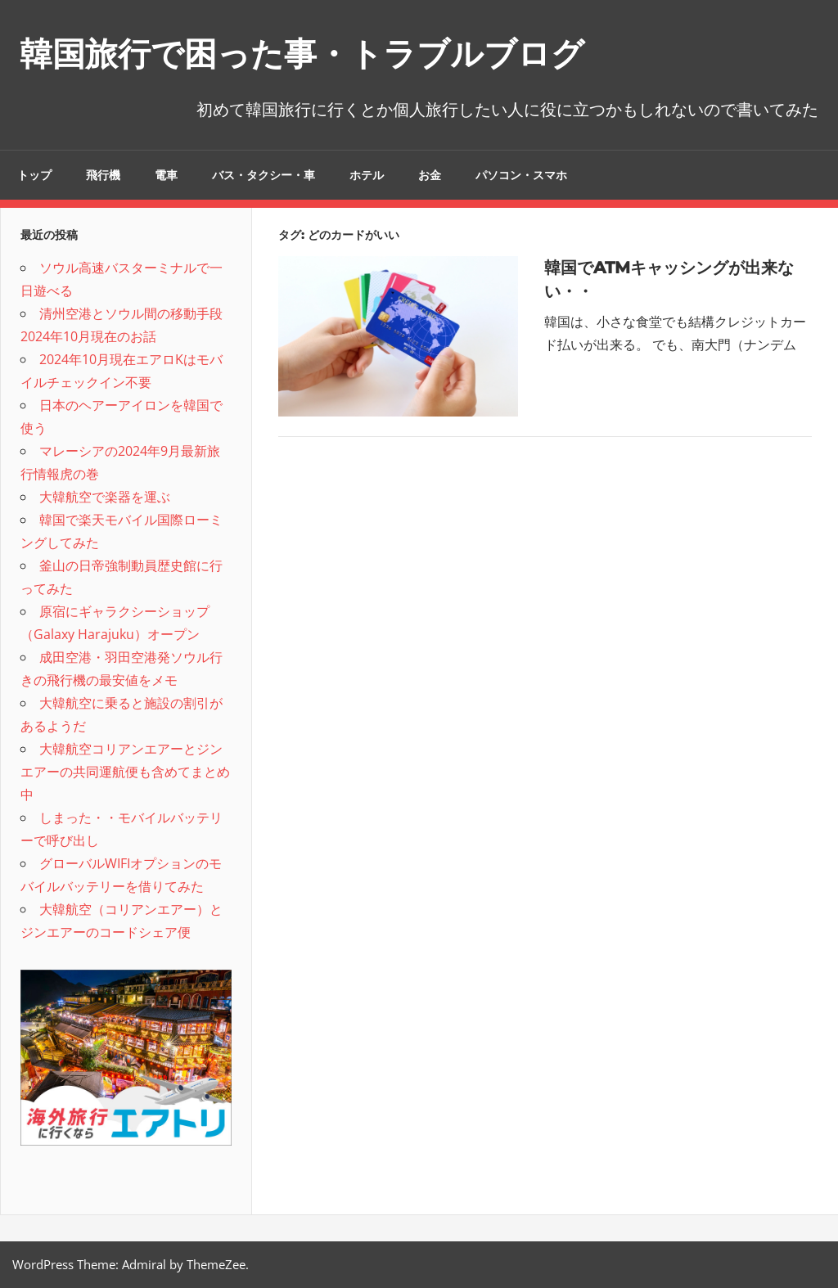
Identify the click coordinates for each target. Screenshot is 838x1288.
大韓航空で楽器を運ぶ (104, 497)
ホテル (366, 175)
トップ (34, 175)
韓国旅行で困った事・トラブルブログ (302, 54)
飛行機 (103, 175)
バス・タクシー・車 (263, 175)
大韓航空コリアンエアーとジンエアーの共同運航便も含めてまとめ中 (125, 772)
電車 (166, 175)
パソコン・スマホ (521, 175)
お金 (429, 175)
